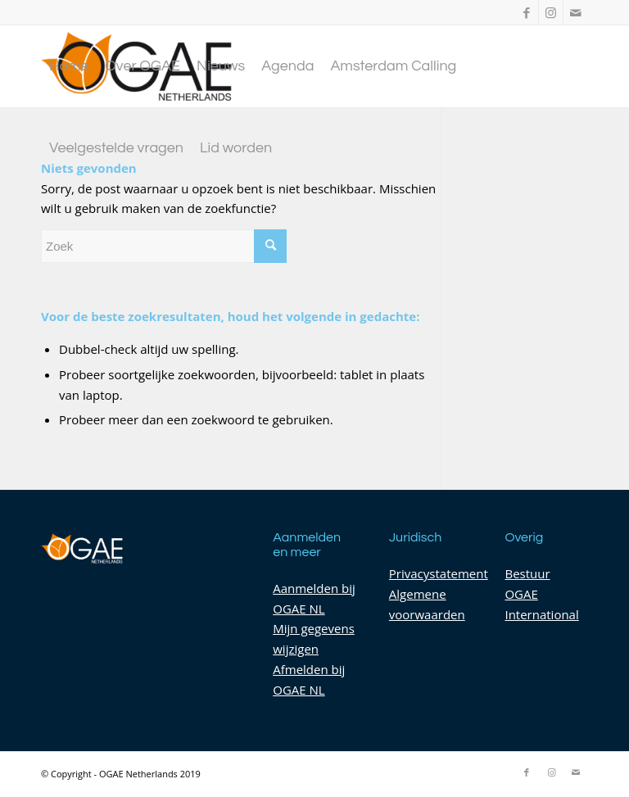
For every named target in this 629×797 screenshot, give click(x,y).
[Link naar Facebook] (526, 12)
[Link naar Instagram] (551, 12)
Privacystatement (438, 573)
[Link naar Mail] (575, 12)
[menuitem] (69, 66)
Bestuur (527, 573)
